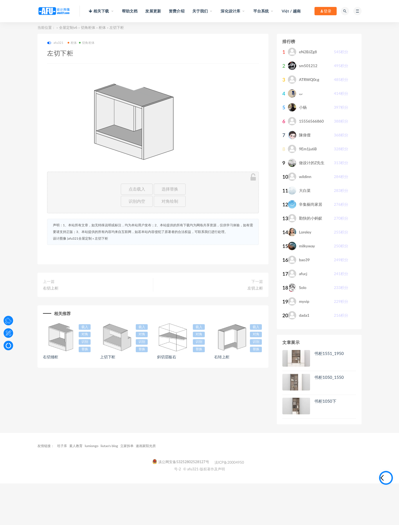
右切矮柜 (50, 356)
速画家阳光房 (146, 446)
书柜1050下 (325, 401)
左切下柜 (101, 238)
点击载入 (137, 189)
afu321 (55, 43)
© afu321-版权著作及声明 (204, 469)
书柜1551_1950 (329, 353)
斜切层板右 (166, 356)
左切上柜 (255, 288)
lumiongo (91, 446)
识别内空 (137, 201)
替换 (84, 349)
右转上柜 (221, 356)
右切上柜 (50, 288)
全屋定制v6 (68, 27)
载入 (84, 327)
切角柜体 (88, 27)
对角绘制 (170, 201)
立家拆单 (127, 446)
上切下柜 (107, 356)
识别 (84, 342)
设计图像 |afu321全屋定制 (72, 238)
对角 (84, 334)
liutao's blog (109, 446)
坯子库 (62, 446)
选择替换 (170, 189)
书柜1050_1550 (329, 377)
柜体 (102, 27)
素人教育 (76, 446)
